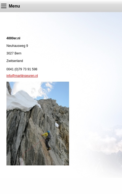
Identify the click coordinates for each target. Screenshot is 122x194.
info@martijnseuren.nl (22, 76)
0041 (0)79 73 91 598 (21, 69)
